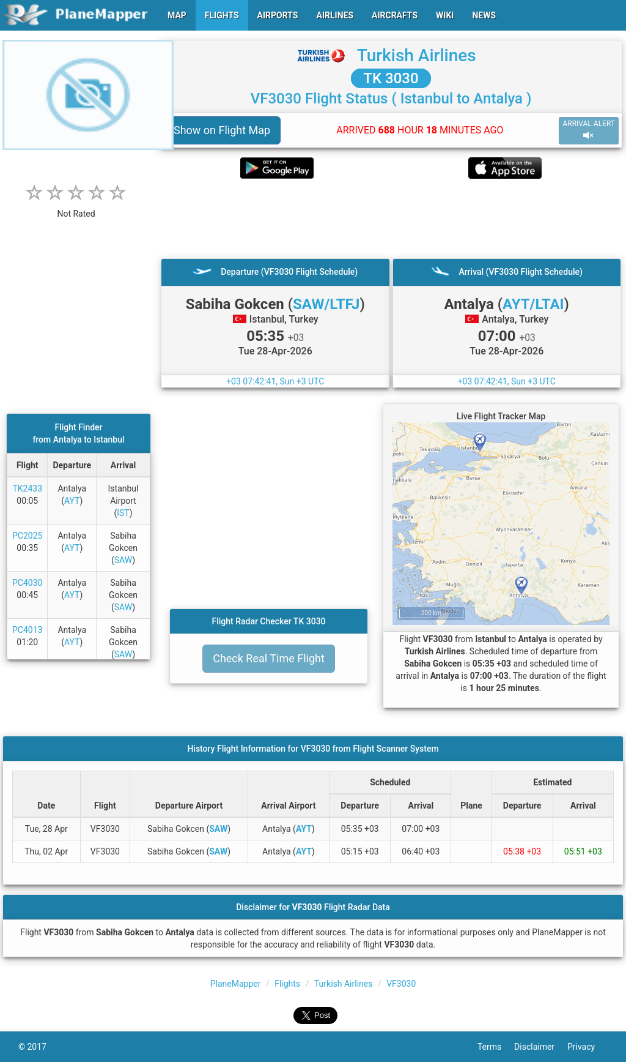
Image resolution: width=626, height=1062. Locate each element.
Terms (495, 1047)
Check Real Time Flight (269, 658)
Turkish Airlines (416, 55)
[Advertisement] (391, 218)
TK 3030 (390, 78)
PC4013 (27, 630)
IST (123, 513)
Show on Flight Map (222, 130)
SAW (123, 560)
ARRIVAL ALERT (588, 130)
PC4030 (27, 583)
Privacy (587, 1047)
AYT (71, 501)
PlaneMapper (235, 984)
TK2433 (27, 488)
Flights (287, 984)
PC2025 (27, 535)
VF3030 (401, 984)
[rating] (76, 207)
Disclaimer (540, 1047)
